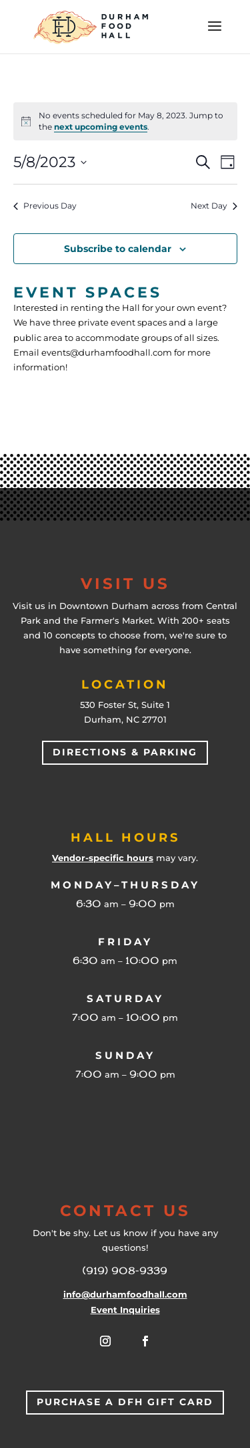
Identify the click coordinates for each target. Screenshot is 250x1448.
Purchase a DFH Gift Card (125, 1402)
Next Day (214, 206)
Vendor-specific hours (102, 857)
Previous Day (45, 206)
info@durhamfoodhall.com (125, 1294)
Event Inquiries (125, 1309)
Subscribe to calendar (117, 249)
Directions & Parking (125, 752)
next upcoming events (100, 127)
